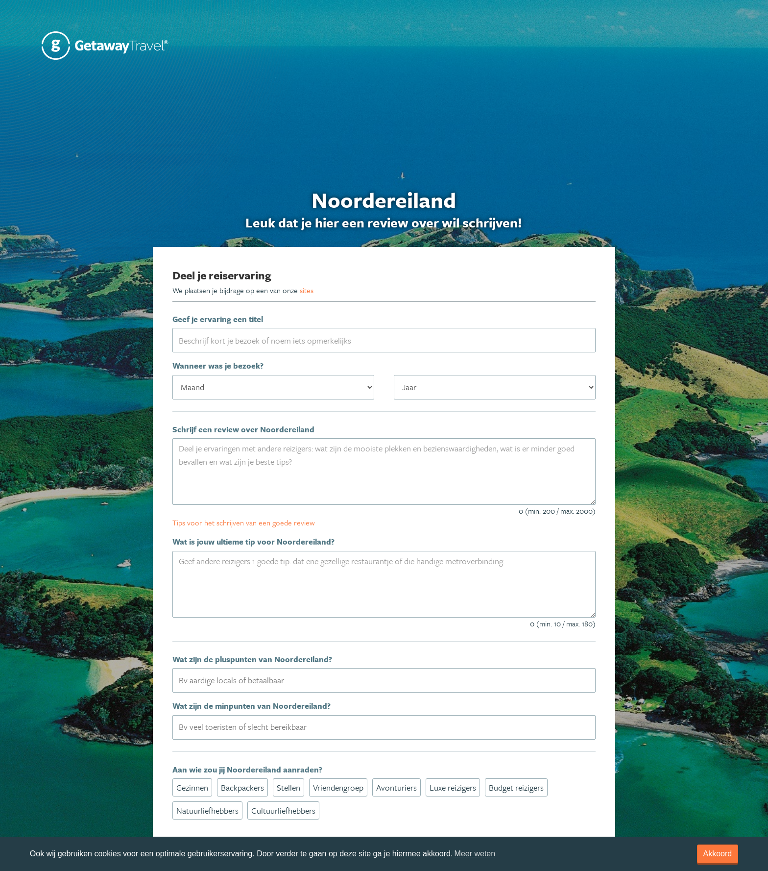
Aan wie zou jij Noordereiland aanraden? (247, 769)
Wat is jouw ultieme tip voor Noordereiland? (253, 541)
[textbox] (389, 680)
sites (306, 290)
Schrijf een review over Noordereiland (243, 429)
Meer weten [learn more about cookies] (475, 853)
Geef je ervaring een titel (217, 319)
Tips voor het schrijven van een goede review (243, 522)
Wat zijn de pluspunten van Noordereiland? (252, 659)
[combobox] (383, 680)
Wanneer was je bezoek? (218, 366)
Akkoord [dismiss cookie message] (717, 853)
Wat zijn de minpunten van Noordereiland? (251, 706)
